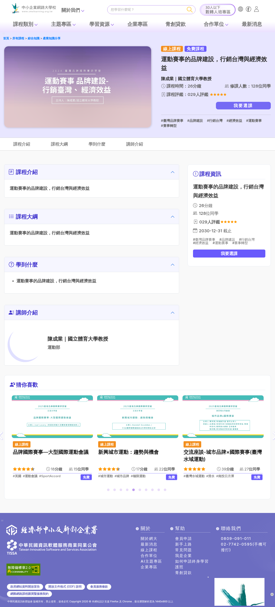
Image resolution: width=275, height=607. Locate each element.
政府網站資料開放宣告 (25, 586)
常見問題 (183, 550)
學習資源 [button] (99, 24)
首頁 (6, 38)
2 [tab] (115, 491)
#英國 (17, 476)
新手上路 (183, 544)
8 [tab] (153, 491)
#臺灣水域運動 (194, 476)
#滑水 (210, 476)
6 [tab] (141, 491)
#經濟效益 (234, 120)
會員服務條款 (99, 586)
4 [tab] (128, 491)
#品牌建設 (195, 120)
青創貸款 (175, 24)
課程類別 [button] (23, 24)
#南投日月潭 (225, 476)
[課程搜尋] (145, 9)
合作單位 (214, 24)
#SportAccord (50, 476)
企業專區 (137, 24)
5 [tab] (134, 491)
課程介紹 (21, 144)
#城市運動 (105, 476)
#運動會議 (30, 476)
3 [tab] (122, 491)
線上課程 (149, 550)
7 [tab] (147, 491)
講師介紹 (134, 144)
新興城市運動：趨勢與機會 (128, 452)
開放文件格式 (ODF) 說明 (64, 586)
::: (4, 33)
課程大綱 (59, 144)
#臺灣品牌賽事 (172, 120)
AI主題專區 (151, 561)
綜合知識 (34, 38)
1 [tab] (109, 491)
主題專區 (61, 24)
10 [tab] (166, 491)
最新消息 (252, 24)
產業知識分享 (52, 38)
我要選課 (243, 105)
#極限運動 (138, 476)
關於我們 (70, 10)
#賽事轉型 (169, 126)
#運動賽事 (254, 120)
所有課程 (18, 38)
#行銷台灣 (214, 120)
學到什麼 (97, 144)
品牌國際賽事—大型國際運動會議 (51, 452)
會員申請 (183, 538)
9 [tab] (159, 491)
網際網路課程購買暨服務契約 (29, 593)
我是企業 (183, 555)
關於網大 (149, 538)
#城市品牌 (122, 476)
